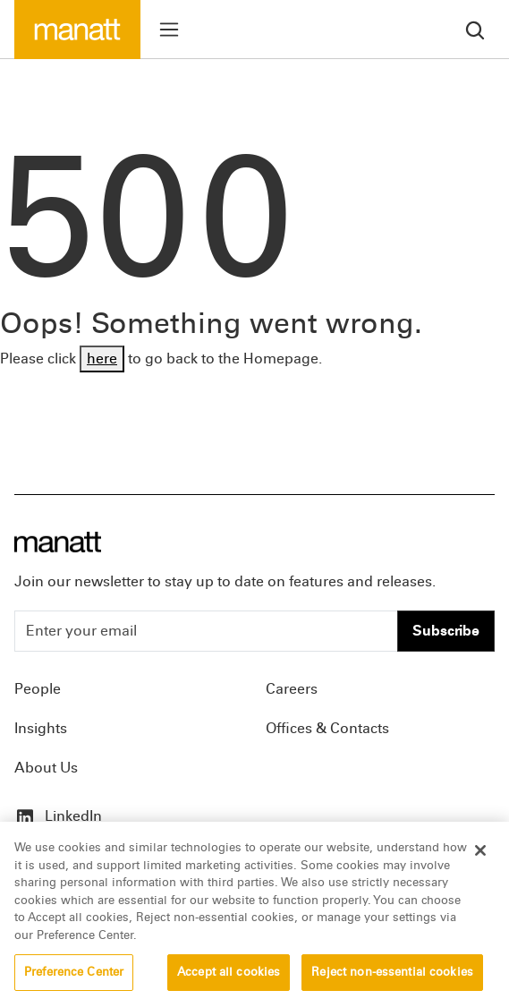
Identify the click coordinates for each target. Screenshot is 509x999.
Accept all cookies (228, 979)
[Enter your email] (206, 631)
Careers (292, 688)
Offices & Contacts (327, 728)
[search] (475, 29)
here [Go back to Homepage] (102, 358)
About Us (46, 767)
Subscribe (445, 630)
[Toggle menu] (169, 29)
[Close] (480, 858)
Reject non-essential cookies (392, 979)
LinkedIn (58, 815)
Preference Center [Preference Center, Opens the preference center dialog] (73, 979)
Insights (40, 728)
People (37, 688)
